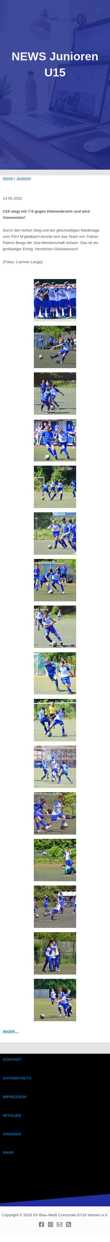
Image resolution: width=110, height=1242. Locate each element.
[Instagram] (50, 1224)
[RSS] (68, 1224)
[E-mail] (59, 1224)
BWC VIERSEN (42, 10)
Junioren (23, 178)
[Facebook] (41, 1224)
